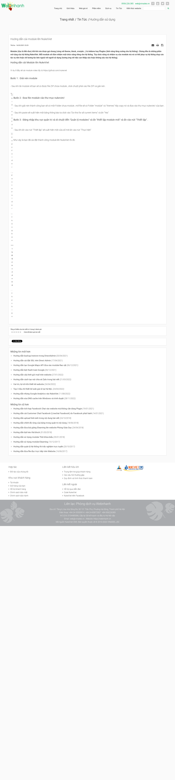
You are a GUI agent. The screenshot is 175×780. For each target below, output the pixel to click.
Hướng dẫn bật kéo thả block (26, 686)
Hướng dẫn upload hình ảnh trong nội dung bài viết (36, 672)
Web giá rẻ (83, 8)
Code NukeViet (70, 746)
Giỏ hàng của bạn (17, 740)
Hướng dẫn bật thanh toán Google (28, 624)
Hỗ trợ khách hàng (18, 743)
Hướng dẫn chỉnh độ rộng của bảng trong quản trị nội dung (40, 677)
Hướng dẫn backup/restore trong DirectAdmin (34, 610)
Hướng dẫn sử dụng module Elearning (30, 696)
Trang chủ (58, 8)
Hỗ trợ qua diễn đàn (72, 743)
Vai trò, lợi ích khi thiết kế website (28, 638)
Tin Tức (119, 8)
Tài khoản (14, 736)
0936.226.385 (127, 3)
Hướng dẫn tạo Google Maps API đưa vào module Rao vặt (39, 619)
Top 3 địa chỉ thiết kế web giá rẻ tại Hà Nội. (32, 643)
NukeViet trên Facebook (74, 750)
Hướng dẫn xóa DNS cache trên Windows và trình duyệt (38, 652)
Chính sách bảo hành (19, 750)
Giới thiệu (70, 8)
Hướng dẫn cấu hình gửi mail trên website (32, 628)
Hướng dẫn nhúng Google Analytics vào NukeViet (35, 647)
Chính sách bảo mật (18, 746)
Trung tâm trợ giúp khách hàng (77, 726)
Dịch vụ (108, 8)
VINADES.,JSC (113, 776)
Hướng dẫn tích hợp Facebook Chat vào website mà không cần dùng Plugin (47, 662)
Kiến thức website (134, 8)
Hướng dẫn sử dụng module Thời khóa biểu (33, 691)
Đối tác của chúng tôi (19, 726)
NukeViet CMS (71, 776)
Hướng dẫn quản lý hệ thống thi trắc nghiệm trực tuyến (38, 700)
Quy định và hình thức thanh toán (78, 732)
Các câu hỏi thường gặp (74, 729)
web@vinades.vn (142, 3)
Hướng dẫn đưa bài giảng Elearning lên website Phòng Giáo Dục (42, 681)
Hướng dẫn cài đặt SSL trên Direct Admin (32, 614)
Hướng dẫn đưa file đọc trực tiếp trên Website (34, 705)
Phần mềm (96, 8)
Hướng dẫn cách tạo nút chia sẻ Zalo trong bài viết (36, 633)
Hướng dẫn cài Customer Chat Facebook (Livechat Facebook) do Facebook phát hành (52, 667)
